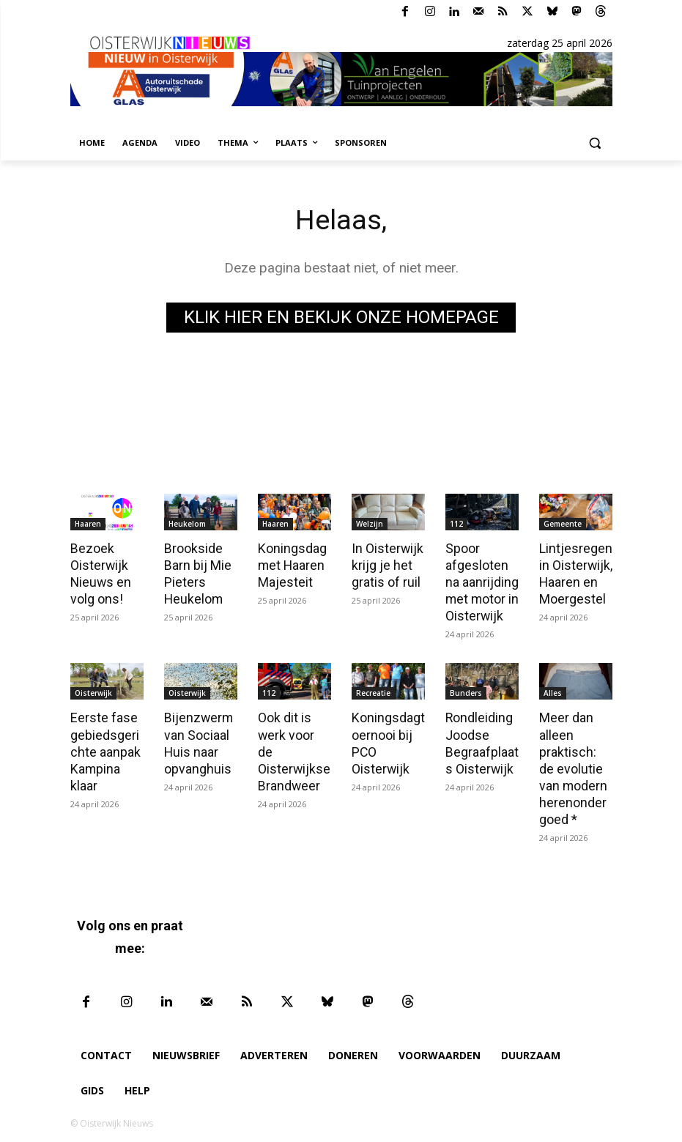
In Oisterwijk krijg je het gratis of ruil (386, 564)
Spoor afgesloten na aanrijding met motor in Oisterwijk (481, 580)
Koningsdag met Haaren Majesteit (291, 564)
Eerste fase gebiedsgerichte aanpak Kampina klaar (106, 746)
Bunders (466, 690)
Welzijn (369, 524)
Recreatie (373, 690)
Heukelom (187, 524)
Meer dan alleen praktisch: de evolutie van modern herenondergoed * (574, 763)
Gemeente (563, 524)
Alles (553, 690)
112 (456, 524)
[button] (595, 143)
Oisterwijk (93, 690)
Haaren (88, 524)
